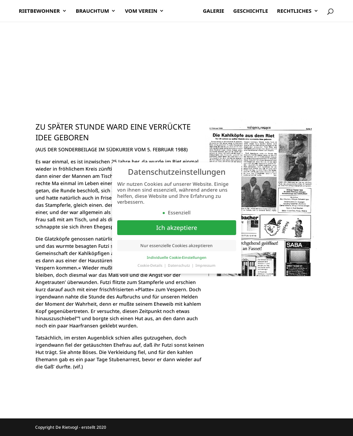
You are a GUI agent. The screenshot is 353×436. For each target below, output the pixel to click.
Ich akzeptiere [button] (176, 227)
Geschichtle (248, 11)
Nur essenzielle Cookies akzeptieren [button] (176, 246)
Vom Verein (143, 11)
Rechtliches (292, 11)
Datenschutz (179, 265)
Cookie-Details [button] (150, 265)
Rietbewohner (41, 11)
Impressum (205, 265)
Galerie (211, 11)
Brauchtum (95, 11)
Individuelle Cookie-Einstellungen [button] (176, 257)
